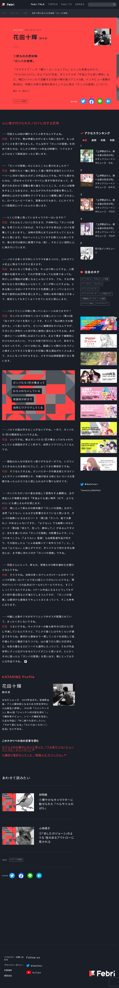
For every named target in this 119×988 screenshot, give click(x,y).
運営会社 (8, 975)
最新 (84, 140)
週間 (94, 140)
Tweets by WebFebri (90, 490)
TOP (4, 13)
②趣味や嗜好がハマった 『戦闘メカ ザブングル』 (33, 755)
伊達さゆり (107, 294)
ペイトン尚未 (88, 303)
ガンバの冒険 (21, 101)
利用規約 (8, 970)
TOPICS (53, 4)
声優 (106, 279)
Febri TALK (38, 4)
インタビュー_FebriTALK (92, 284)
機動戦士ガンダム (89, 299)
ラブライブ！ (103, 303)
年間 (112, 140)
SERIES (79, 4)
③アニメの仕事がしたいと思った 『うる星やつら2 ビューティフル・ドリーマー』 (38, 749)
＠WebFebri (36, 966)
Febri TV (66, 4)
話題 (103, 299)
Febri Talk (14, 13)
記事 (25, 13)
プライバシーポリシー (14, 965)
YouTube (36, 972)
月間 (103, 140)
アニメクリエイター (90, 289)
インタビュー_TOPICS (91, 279)
